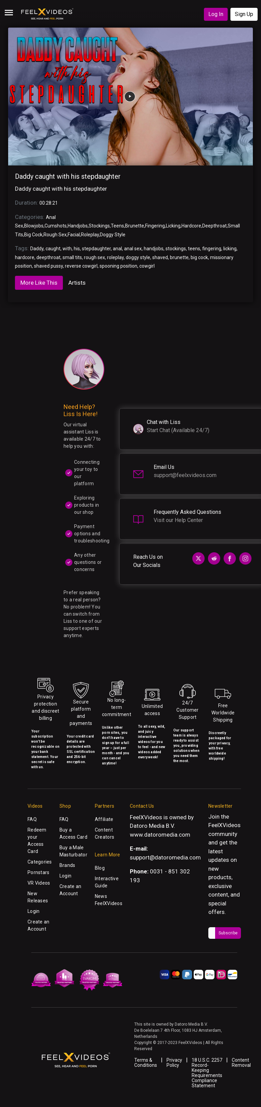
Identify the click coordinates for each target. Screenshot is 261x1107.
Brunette (134, 225)
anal (117, 248)
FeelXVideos (224, 825)
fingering (211, 248)
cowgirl (147, 266)
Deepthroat (214, 225)
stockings (176, 248)
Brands (67, 865)
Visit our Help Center (178, 520)
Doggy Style (112, 234)
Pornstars (39, 872)
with (67, 248)
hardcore (24, 257)
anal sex (133, 248)
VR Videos (39, 883)
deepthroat (48, 257)
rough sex (94, 257)
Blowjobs (34, 225)
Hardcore (191, 225)
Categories (40, 862)
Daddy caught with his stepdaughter (68, 176)
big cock (199, 257)
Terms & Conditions (145, 1062)
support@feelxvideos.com (185, 475)
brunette (179, 257)
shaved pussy (48, 266)
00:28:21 (48, 203)
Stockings (99, 225)
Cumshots (56, 225)
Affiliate (104, 819)
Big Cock (33, 234)
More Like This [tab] (38, 282)
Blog (100, 868)
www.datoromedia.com (160, 834)
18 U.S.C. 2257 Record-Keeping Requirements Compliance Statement (207, 1072)
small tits (72, 257)
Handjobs (78, 225)
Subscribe (228, 933)
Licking (173, 225)
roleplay (115, 257)
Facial (74, 234)
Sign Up (244, 14)
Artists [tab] (77, 282)
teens (194, 248)
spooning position (118, 266)
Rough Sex (55, 234)
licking (230, 248)
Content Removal (241, 1062)
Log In (215, 14)
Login (33, 911)
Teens (117, 225)
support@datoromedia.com (165, 857)
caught (53, 248)
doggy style (138, 257)
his (77, 248)
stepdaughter (96, 248)
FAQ (32, 819)
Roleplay (90, 234)
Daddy (37, 248)
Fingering (155, 225)
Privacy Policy (174, 1062)
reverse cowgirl (81, 266)
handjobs (153, 248)
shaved (160, 257)
